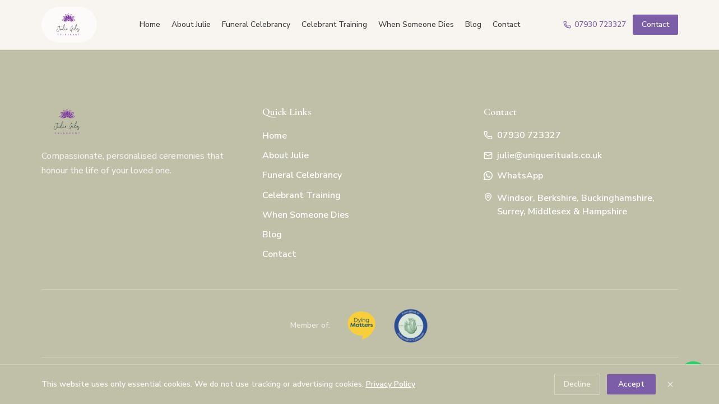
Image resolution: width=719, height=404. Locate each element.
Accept (631, 384)
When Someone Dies (416, 24)
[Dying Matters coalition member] (361, 325)
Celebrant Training (334, 24)
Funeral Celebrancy (256, 24)
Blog (473, 24)
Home (150, 24)
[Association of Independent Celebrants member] (411, 325)
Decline (577, 384)
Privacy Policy (390, 384)
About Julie (191, 24)
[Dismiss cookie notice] (670, 384)
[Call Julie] (594, 24)
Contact (506, 24)
